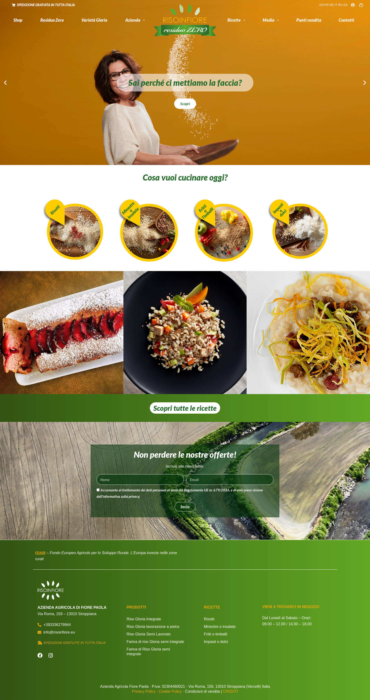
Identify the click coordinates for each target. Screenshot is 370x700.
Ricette (237, 20)
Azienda (136, 20)
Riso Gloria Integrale (144, 619)
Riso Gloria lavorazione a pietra (153, 627)
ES (346, 5)
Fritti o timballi (215, 634)
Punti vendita (308, 20)
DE (331, 5)
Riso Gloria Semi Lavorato (149, 634)
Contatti (346, 20)
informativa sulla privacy (121, 496)
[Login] (353, 5)
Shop (17, 20)
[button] (5, 83)
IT (336, 5)
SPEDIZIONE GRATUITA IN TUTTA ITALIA (43, 5)
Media (272, 20)
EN (322, 5)
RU (340, 5)
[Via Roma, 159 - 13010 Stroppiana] (297, 651)
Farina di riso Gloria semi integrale (155, 642)
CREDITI (230, 691)
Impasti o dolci (216, 642)
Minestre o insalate (219, 627)
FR (326, 5)
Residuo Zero (52, 20)
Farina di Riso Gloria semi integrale (148, 651)
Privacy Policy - (145, 691)
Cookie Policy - (171, 691)
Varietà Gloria (94, 20)
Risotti (209, 619)
